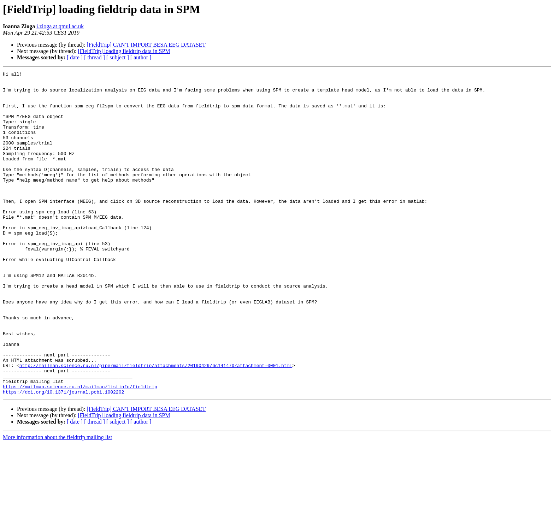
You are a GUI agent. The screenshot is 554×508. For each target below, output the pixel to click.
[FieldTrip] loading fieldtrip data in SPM (124, 51)
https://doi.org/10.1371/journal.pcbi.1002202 (63, 456)
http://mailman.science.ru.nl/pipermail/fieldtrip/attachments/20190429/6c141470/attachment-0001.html (155, 424)
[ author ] (141, 57)
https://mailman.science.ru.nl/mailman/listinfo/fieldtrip (80, 450)
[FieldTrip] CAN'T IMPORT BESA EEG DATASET (146, 45)
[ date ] (75, 57)
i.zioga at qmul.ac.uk (60, 26)
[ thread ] (94, 57)
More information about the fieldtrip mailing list (57, 502)
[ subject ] (117, 57)
